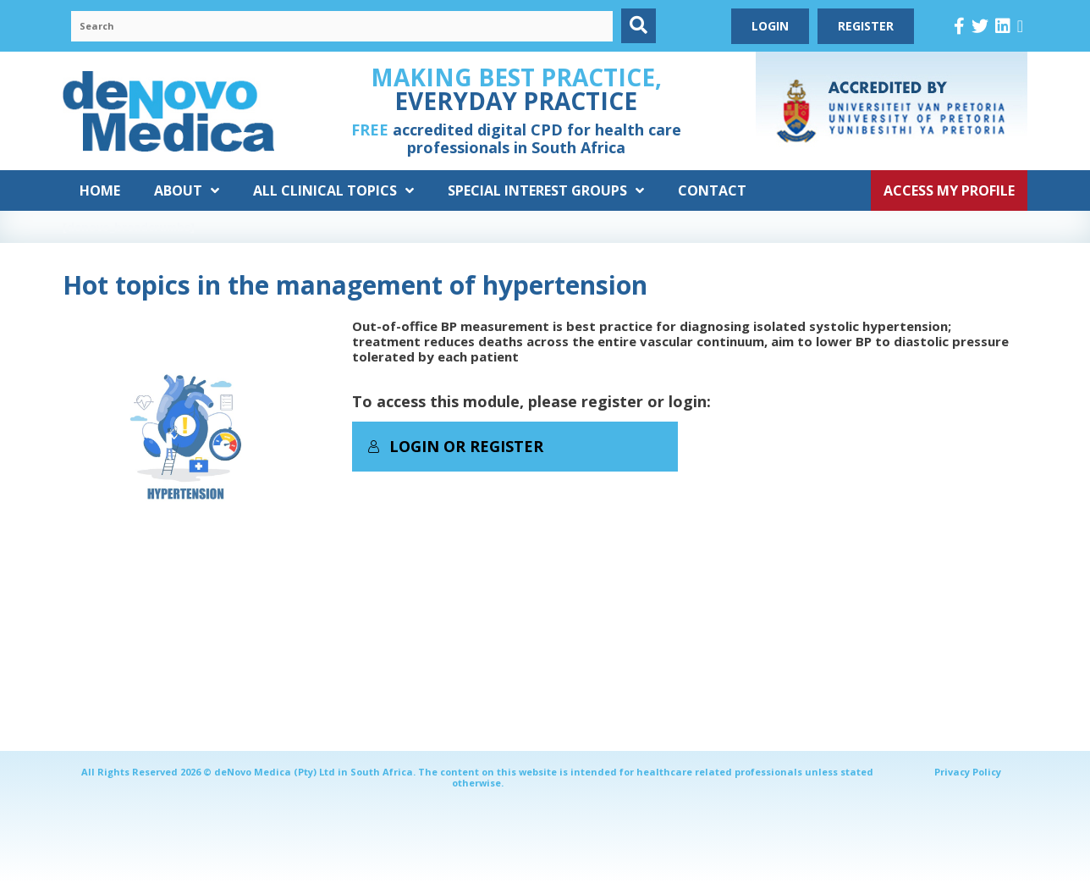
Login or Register (455, 446)
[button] (638, 25)
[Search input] (342, 26)
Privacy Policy (967, 771)
